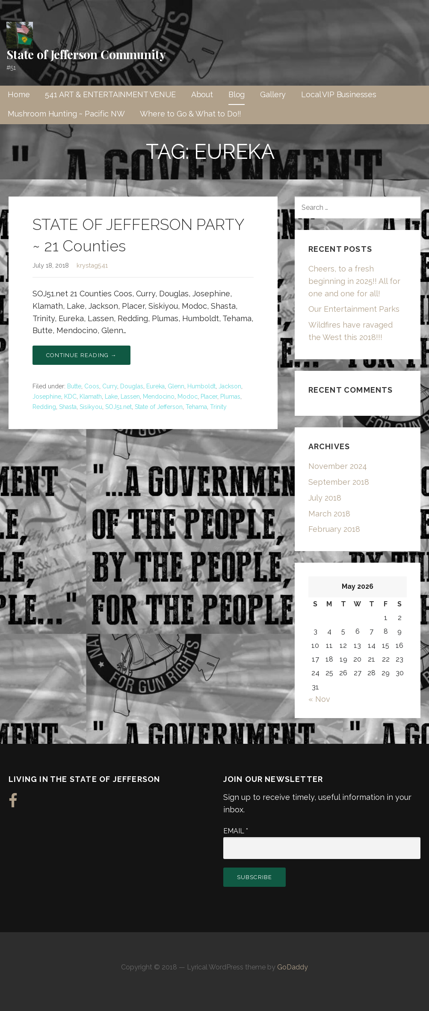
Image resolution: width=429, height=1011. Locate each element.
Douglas (131, 386)
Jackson (230, 386)
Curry (109, 386)
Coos (91, 386)
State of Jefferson (159, 406)
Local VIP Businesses (338, 94)
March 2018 (329, 513)
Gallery (273, 94)
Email (235, 831)
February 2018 (334, 529)
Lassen (130, 396)
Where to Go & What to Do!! (190, 113)
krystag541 (92, 265)
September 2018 (338, 481)
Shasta (68, 406)
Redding (44, 406)
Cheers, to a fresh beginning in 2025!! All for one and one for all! (354, 281)
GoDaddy (292, 967)
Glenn (176, 386)
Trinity (218, 406)
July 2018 (324, 497)
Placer (209, 396)
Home (19, 94)
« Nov (319, 699)
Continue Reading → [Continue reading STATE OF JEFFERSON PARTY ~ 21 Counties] (81, 355)
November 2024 (337, 466)
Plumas (230, 396)
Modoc (188, 396)
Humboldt (201, 386)
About (202, 94)
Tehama (196, 406)
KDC (70, 396)
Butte (74, 386)
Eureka (155, 386)
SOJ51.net (118, 406)
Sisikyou (91, 406)
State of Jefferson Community (86, 54)
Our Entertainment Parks (353, 308)
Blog (236, 94)
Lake (111, 396)
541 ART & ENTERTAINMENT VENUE (110, 94)
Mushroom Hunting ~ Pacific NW (66, 113)
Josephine (47, 396)
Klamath (91, 396)
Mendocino (159, 396)
